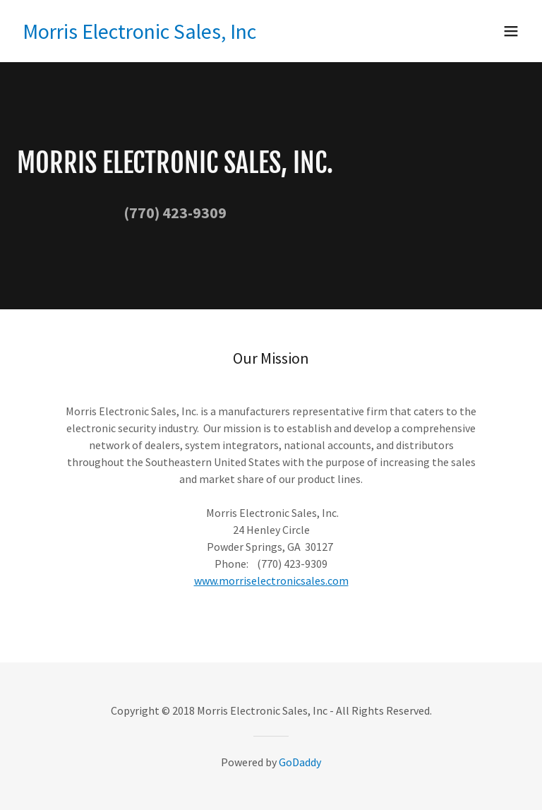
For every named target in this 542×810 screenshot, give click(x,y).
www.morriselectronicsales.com (271, 580)
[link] (139, 35)
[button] (511, 31)
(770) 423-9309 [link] (175, 212)
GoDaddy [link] (300, 762)
